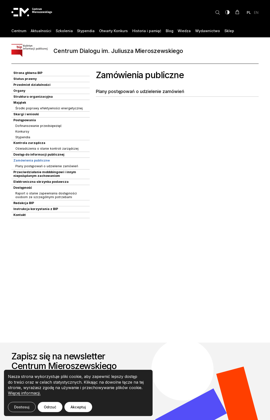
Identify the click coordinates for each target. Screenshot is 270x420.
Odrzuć (50, 407)
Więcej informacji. (24, 393)
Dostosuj (21, 407)
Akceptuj (78, 407)
